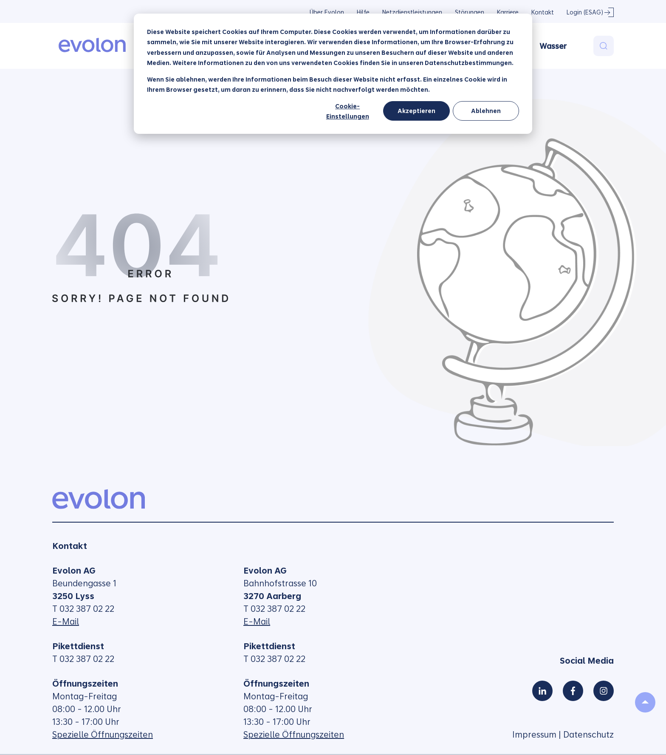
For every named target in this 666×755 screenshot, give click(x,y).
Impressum (534, 735)
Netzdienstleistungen (412, 12)
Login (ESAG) (585, 12)
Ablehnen (486, 110)
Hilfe (363, 12)
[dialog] (333, 74)
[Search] (603, 46)
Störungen (469, 12)
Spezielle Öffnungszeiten (102, 735)
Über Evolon (327, 12)
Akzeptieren (416, 110)
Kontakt (542, 12)
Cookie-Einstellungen (347, 111)
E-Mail (65, 621)
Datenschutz (588, 735)
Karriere (508, 12)
